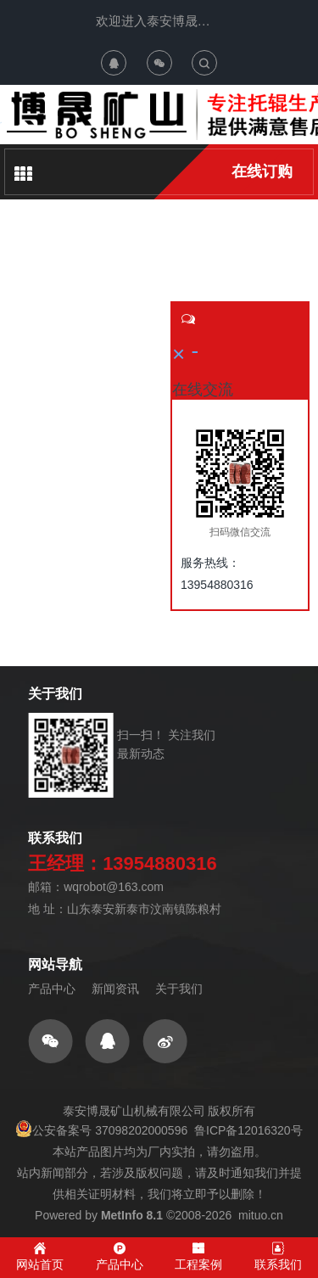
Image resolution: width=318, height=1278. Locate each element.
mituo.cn (260, 1215)
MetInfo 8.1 (132, 1215)
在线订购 (262, 171)
